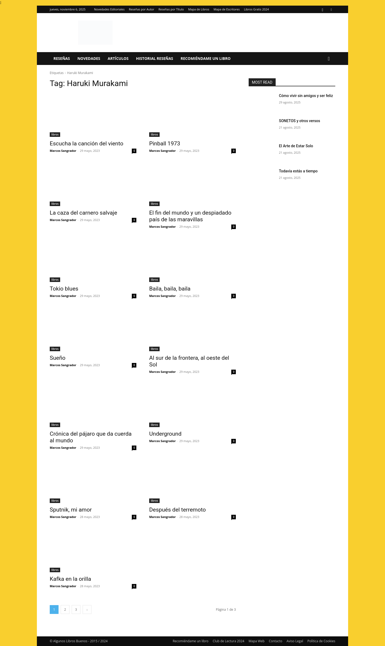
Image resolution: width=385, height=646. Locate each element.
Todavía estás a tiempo (298, 171)
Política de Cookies (321, 641)
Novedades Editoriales (109, 9)
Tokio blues (64, 288)
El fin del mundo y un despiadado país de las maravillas (190, 216)
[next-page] (87, 609)
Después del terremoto (177, 509)
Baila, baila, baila (170, 288)
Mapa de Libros (198, 9)
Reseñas (61, 58)
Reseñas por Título (171, 9)
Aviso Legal (295, 641)
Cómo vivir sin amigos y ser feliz (306, 96)
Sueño (58, 358)
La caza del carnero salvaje (83, 213)
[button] (328, 58)
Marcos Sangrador (63, 151)
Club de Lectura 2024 (228, 641)
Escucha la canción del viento (86, 143)
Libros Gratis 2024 (256, 9)
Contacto (275, 641)
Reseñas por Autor (141, 9)
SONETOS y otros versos (299, 121)
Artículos (118, 58)
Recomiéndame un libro (206, 58)
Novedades (88, 58)
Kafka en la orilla (70, 579)
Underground (165, 434)
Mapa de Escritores (227, 9)
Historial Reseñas (154, 58)
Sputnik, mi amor (71, 509)
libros (55, 134)
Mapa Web (257, 641)
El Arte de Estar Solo (296, 146)
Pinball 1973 (164, 143)
